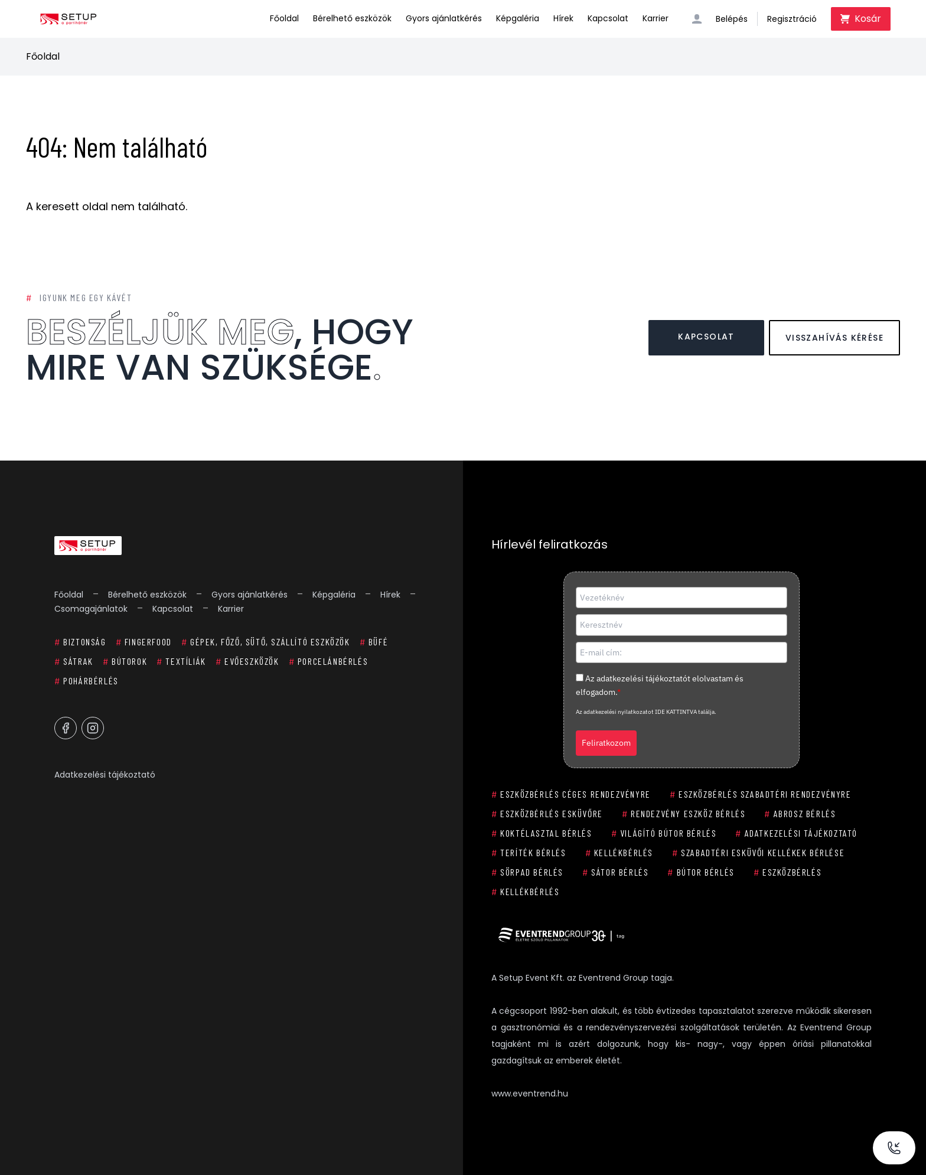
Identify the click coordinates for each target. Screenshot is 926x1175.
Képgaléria (517, 18)
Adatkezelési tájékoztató (104, 775)
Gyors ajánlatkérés (444, 18)
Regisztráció (792, 19)
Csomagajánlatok (91, 609)
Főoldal (284, 18)
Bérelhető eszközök (352, 18)
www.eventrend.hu (529, 1093)
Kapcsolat (608, 18)
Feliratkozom (606, 742)
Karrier (656, 18)
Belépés (732, 19)
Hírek (563, 18)
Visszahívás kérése (834, 338)
